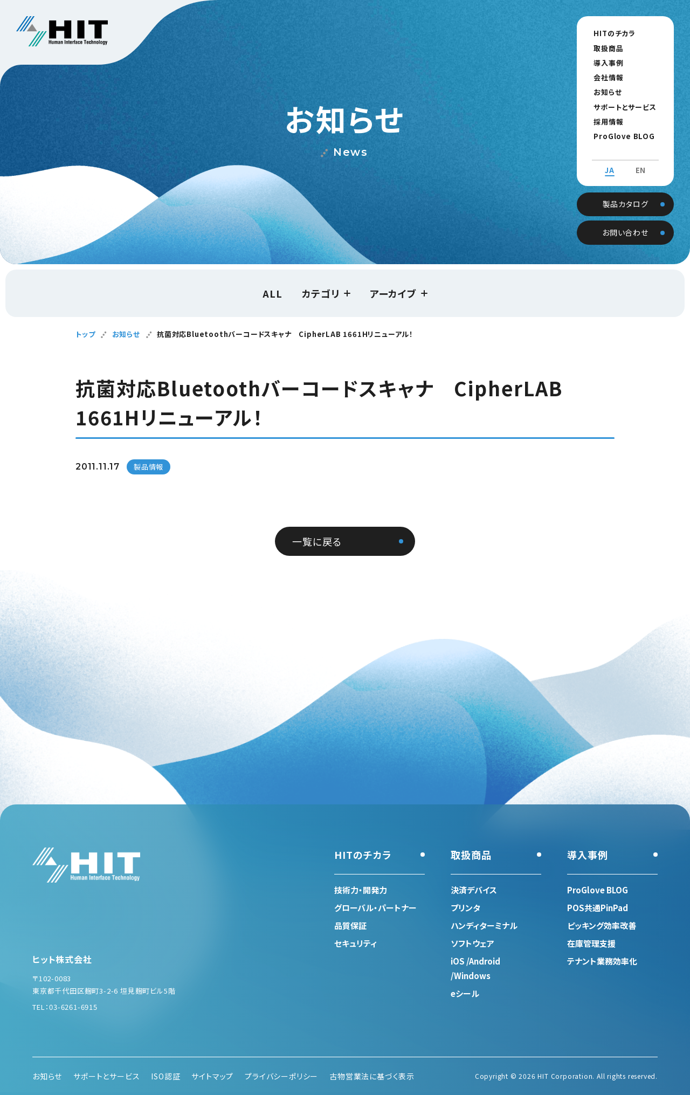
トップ (85, 334)
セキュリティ (355, 943)
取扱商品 (604, 48)
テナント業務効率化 (602, 961)
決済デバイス (474, 890)
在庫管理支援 (591, 943)
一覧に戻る (316, 541)
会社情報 (604, 77)
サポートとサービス (620, 107)
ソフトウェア (472, 943)
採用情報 (604, 121)
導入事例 (604, 63)
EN (641, 161)
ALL (272, 293)
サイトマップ (212, 1076)
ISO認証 (165, 1076)
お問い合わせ (625, 221)
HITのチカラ (610, 33)
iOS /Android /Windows (475, 968)
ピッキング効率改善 (601, 925)
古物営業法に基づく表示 (372, 1076)
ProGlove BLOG (619, 136)
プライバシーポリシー (281, 1076)
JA (610, 161)
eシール (465, 993)
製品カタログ (625, 193)
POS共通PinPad (597, 907)
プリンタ (465, 907)
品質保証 (350, 925)
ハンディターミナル (484, 925)
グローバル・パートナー (375, 907)
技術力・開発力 (360, 890)
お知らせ (603, 92)
